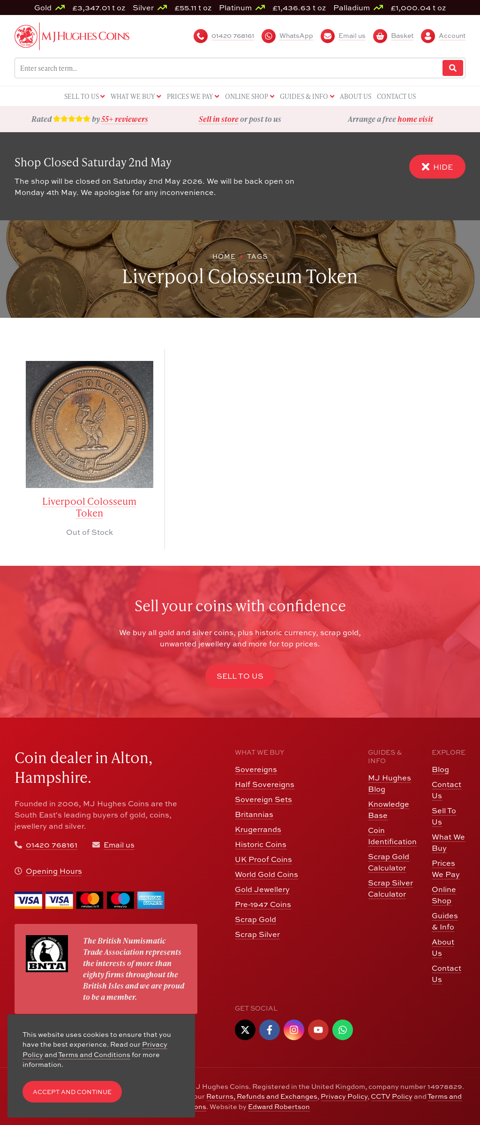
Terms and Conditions (94, 1054)
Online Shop (444, 895)
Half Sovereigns (264, 784)
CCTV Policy (391, 1096)
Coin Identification (392, 836)
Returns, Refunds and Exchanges (261, 1096)
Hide (437, 166)
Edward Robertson (279, 1106)
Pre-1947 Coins (263, 904)
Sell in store (219, 118)
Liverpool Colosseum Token (89, 507)
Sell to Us (240, 675)
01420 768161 (51, 844)
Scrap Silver (257, 934)
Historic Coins (260, 844)
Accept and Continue (72, 1092)
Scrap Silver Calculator (390, 888)
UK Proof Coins (263, 859)
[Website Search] (452, 68)
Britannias (254, 814)
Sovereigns (256, 769)
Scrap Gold (255, 919)
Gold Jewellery (262, 889)
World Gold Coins (266, 874)
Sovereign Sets (263, 799)
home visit (415, 118)
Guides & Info (445, 921)
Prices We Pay (446, 868)
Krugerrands (258, 829)
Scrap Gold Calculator (388, 862)
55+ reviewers (124, 118)
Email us (119, 844)
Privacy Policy (344, 1096)
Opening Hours (54, 870)
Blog (440, 769)
